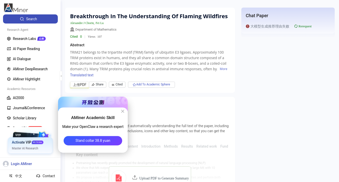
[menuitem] (30, 19)
